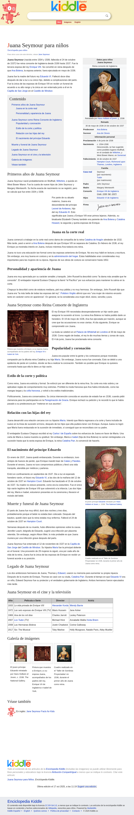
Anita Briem (92, 620)
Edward (61, 573)
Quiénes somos (40, 811)
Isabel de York (12, 354)
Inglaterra (117, 164)
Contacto (76, 811)
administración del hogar (66, 256)
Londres (108, 164)
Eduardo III (64, 212)
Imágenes (68, 22)
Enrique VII (40, 352)
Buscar (107, 16)
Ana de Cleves (103, 133)
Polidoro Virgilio (68, 293)
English (78, 22)
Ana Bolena (102, 129)
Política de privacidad (59, 811)
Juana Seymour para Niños (20, 779)
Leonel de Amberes (61, 208)
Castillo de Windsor (43, 91)
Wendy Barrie (76, 605)
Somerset (121, 155)
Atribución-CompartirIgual (64, 772)
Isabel (75, 437)
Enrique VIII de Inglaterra (108, 191)
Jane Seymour (44, 54)
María (57, 359)
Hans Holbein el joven (107, 118)
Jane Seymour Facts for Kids (40, 711)
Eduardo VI (45, 76)
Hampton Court (103, 162)
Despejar (101, 16)
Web (59, 22)
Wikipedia (52, 808)
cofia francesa (33, 391)
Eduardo (102, 502)
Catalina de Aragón (94, 240)
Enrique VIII (35, 67)
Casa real (87, 172)
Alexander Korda (60, 605)
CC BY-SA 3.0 (51, 805)
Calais (67, 461)
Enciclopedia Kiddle (55, 769)
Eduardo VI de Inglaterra (107, 198)
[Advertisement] (67, 32)
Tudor (99, 177)
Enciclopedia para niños (17, 50)
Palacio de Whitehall (86, 332)
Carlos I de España (62, 433)
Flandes (76, 461)
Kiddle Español (14, 811)
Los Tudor (19, 620)
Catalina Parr (68, 441)
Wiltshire (116, 152)
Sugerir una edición (87, 786)
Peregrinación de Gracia (56, 400)
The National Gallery (114, 504)
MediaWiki (91, 808)
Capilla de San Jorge (17, 91)
